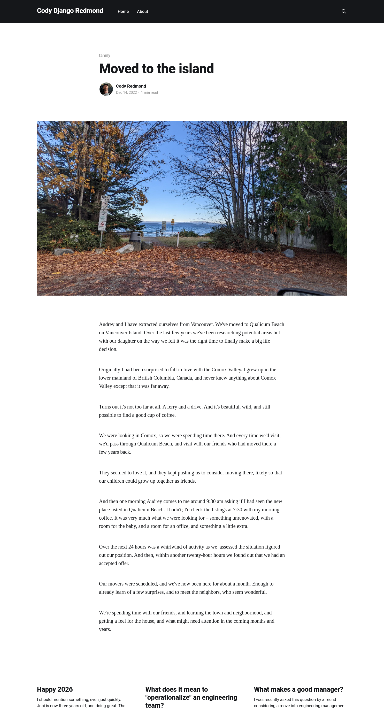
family (104, 55)
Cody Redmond (131, 86)
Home (123, 11)
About (142, 11)
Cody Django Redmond (70, 10)
